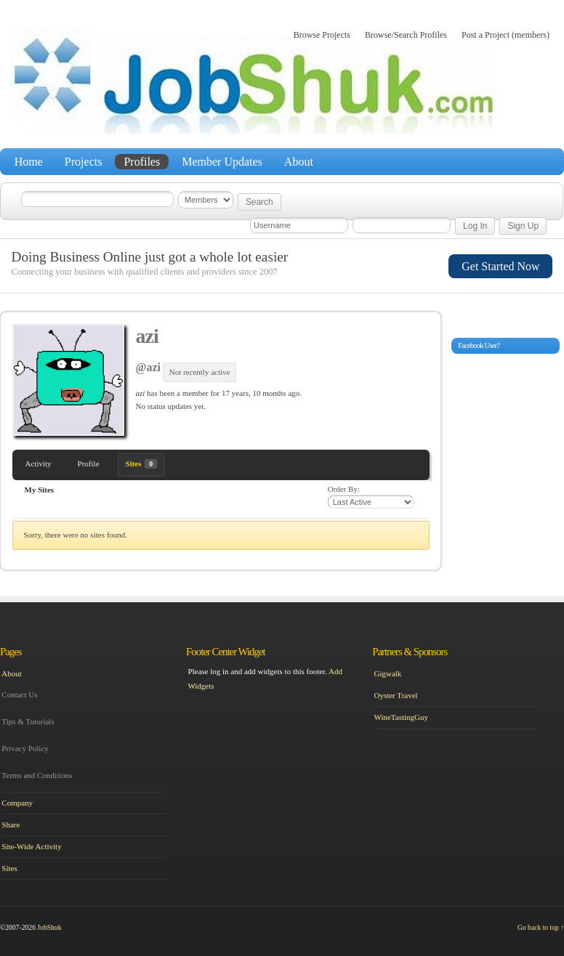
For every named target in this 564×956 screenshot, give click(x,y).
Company (17, 802)
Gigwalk (387, 673)
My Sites (40, 489)
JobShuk (49, 927)
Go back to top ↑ (540, 927)
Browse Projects (322, 35)
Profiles (142, 161)
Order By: (344, 489)
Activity (38, 463)
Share (10, 824)
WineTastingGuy (401, 717)
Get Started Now (500, 266)
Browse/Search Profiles (406, 35)
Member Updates (222, 161)
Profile (89, 463)
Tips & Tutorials (27, 721)
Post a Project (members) (505, 35)
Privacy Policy (24, 748)
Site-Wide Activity (31, 846)
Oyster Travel (395, 695)
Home (29, 161)
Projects (83, 161)
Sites (142, 464)
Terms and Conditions (36, 775)
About (298, 161)
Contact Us (19, 694)
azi (147, 336)
